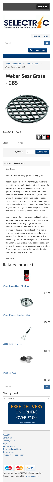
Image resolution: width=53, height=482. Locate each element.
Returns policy (9, 446)
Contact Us (7, 437)
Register (36, 36)
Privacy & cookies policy (13, 455)
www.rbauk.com (32, 476)
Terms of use (8, 452)
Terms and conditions (12, 449)
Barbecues (16, 63)
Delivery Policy (9, 440)
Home (7, 63)
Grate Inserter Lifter (12, 343)
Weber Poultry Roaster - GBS (16, 314)
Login (46, 36)
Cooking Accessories (31, 63)
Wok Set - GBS (9, 372)
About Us (6, 435)
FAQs (5, 443)
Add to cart (42, 152)
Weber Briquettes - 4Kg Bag (16, 285)
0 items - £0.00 (38, 50)
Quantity (19, 151)
